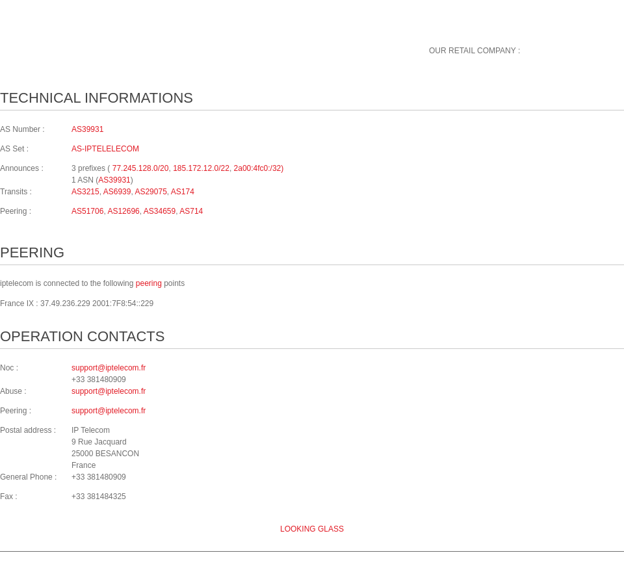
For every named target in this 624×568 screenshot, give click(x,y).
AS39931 (87, 129)
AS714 (191, 211)
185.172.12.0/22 (201, 168)
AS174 (182, 191)
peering (149, 283)
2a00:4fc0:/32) (259, 168)
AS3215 (85, 191)
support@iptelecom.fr (109, 367)
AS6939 (117, 191)
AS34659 (160, 211)
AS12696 (123, 211)
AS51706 (87, 211)
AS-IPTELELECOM (105, 148)
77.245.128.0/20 (140, 168)
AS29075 (150, 191)
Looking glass (312, 529)
